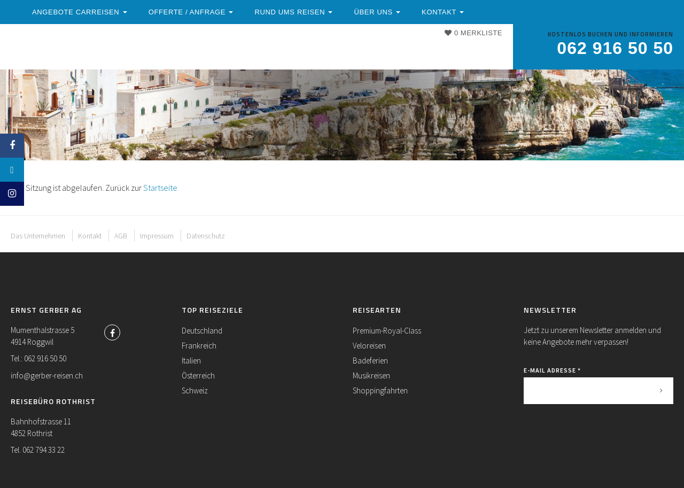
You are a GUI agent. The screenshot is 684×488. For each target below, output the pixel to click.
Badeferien (370, 360)
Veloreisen (369, 345)
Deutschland (202, 331)
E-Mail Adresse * (552, 370)
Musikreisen (371, 375)
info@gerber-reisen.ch (47, 375)
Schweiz (195, 390)
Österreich (198, 375)
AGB (120, 236)
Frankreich (199, 345)
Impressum (157, 236)
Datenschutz (205, 236)
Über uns (151, 60)
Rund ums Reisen (394, 49)
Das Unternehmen (38, 236)
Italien (191, 360)
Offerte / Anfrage (291, 49)
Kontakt (211, 60)
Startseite (160, 187)
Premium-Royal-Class (387, 331)
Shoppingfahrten (380, 390)
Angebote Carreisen (178, 49)
